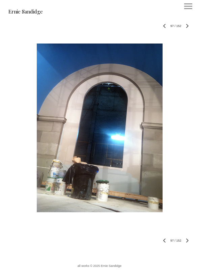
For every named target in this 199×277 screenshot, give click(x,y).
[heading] (25, 12)
